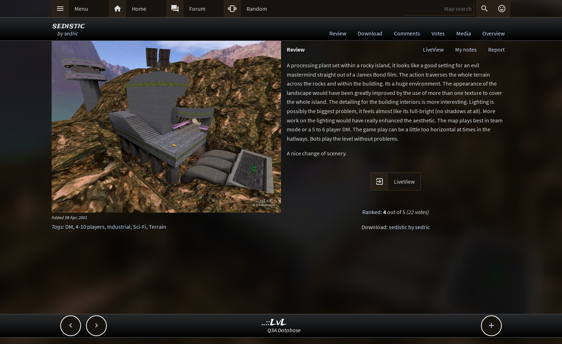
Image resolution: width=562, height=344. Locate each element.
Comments (407, 33)
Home (139, 8)
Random (257, 8)
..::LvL (274, 322)
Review (337, 33)
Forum (197, 8)
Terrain (157, 226)
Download (370, 33)
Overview (493, 33)
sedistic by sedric (409, 227)
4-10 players (90, 226)
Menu (81, 8)
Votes (438, 33)
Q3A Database (284, 330)
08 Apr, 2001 (76, 217)
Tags (57, 226)
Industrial (118, 226)
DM (69, 226)
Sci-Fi (139, 226)
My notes (466, 49)
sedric (71, 33)
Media (463, 33)
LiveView (433, 49)
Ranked (371, 211)
